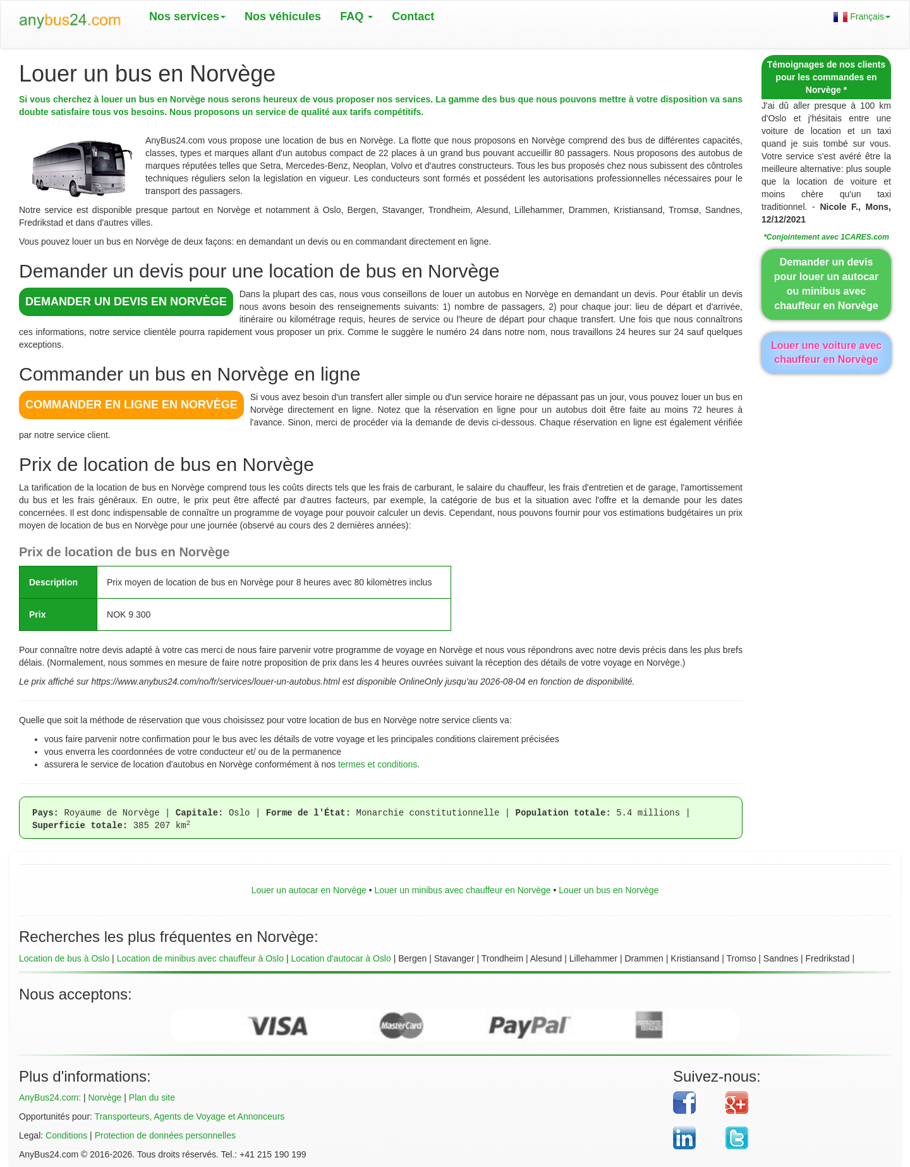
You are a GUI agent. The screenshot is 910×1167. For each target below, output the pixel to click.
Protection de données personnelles (165, 1135)
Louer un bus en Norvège (608, 890)
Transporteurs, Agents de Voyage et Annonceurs (190, 1116)
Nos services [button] (187, 16)
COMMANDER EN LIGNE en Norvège (131, 404)
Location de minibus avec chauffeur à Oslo (200, 958)
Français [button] (862, 16)
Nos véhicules (283, 16)
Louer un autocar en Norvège (309, 890)
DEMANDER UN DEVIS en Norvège (126, 301)
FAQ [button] (356, 16)
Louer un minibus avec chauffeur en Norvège (462, 890)
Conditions (66, 1135)
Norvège (104, 1097)
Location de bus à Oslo (64, 958)
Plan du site (152, 1097)
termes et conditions (377, 764)
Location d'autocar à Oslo (341, 958)
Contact (413, 16)
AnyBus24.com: (50, 1097)
